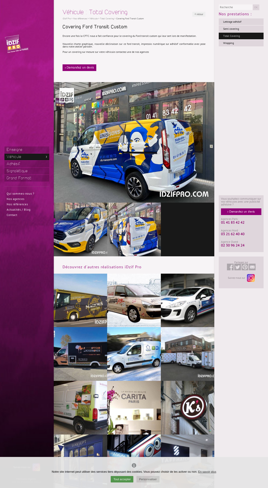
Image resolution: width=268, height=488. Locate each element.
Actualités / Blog (19, 209)
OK (256, 7)
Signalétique (17, 171)
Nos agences (15, 199)
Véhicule (14, 156)
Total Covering (231, 36)
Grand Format (19, 178)
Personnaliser (148, 479)
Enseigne (14, 149)
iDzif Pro (67, 18)
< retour (199, 14)
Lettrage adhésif (232, 21)
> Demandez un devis (79, 67)
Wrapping (228, 43)
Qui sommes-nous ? (20, 194)
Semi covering (231, 28)
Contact (12, 215)
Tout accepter (122, 479)
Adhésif (13, 164)
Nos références (17, 204)
